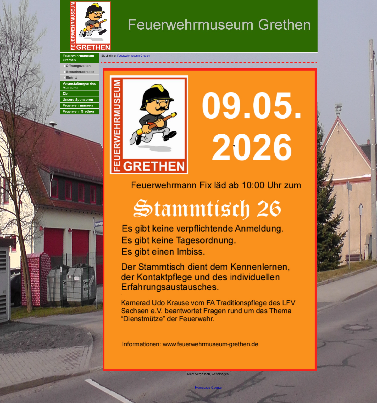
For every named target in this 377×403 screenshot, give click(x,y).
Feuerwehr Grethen (78, 111)
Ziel (66, 94)
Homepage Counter (209, 387)
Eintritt (71, 77)
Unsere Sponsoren (78, 100)
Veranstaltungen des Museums (79, 86)
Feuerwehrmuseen (78, 105)
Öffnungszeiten (78, 66)
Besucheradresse (80, 72)
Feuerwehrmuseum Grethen (78, 58)
